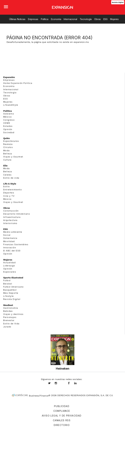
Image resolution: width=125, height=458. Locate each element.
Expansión (9, 77)
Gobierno (8, 114)
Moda (6, 150)
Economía (56, 19)
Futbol (7, 280)
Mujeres (114, 19)
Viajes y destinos (13, 314)
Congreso (9, 120)
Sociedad (8, 132)
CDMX (6, 123)
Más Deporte (10, 293)
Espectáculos (11, 141)
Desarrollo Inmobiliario (16, 214)
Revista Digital (117, 2)
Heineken (62, 368)
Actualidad (9, 262)
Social (6, 235)
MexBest (8, 305)
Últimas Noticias (17, 19)
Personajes (9, 317)
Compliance (61, 410)
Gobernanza (10, 238)
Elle (5, 165)
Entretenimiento (12, 189)
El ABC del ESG (12, 250)
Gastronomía (10, 308)
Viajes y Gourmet (13, 156)
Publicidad (61, 406)
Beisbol (7, 283)
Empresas (33, 19)
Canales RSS (61, 420)
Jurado (7, 326)
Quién (6, 138)
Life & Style (9, 183)
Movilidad (9, 241)
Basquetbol (10, 290)
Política (44, 19)
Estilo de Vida (11, 323)
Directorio (62, 425)
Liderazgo (9, 265)
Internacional (70, 19)
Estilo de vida (11, 178)
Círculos (8, 147)
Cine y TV (9, 196)
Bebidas (8, 311)
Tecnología (86, 19)
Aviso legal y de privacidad (62, 415)
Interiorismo (10, 223)
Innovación (9, 247)
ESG (105, 19)
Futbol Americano (13, 287)
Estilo (6, 186)
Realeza (8, 144)
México (7, 117)
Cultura (7, 160)
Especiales (9, 272)
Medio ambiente (12, 232)
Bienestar (8, 320)
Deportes (8, 192)
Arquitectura (10, 220)
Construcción (11, 211)
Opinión (7, 129)
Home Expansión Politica (17, 83)
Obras (97, 19)
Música (7, 199)
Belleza (7, 153)
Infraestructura (12, 217)
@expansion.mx (62, 383)
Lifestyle (8, 296)
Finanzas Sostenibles (15, 244)
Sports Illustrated (13, 277)
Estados (8, 126)
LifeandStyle (10, 105)
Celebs (7, 175)
